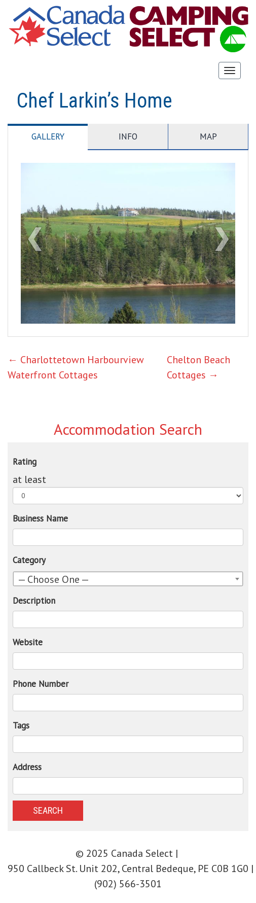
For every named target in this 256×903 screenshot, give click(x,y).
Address (27, 767)
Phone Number (40, 683)
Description (34, 600)
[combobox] (128, 579)
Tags (21, 725)
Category (29, 560)
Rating (24, 461)
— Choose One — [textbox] (53, 579)
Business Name (40, 518)
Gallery (47, 136)
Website (28, 642)
